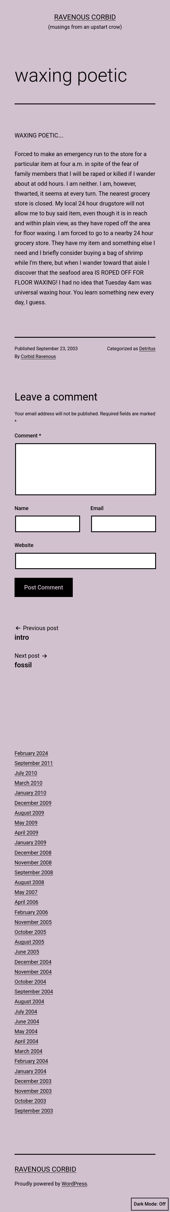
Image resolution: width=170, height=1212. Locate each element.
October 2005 (30, 932)
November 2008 (33, 862)
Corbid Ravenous (38, 356)
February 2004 (31, 1061)
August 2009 (29, 813)
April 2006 (26, 902)
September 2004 (34, 991)
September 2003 (34, 1111)
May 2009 (26, 823)
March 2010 (28, 783)
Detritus (147, 348)
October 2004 (30, 982)
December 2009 (33, 803)
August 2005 (29, 942)
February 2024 (31, 753)
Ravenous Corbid (85, 17)
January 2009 (30, 842)
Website (24, 545)
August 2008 (29, 882)
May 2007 (26, 892)
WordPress (74, 1184)
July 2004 (26, 1012)
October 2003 (30, 1101)
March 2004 (28, 1051)
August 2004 (29, 1001)
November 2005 (33, 922)
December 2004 (33, 962)
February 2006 (31, 912)
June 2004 (27, 1021)
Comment (28, 435)
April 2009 (26, 833)
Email (97, 508)
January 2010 (30, 793)
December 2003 (33, 1081)
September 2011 (34, 763)
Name (22, 508)
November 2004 (33, 972)
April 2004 (26, 1041)
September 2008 (34, 872)
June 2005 (27, 952)
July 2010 (26, 773)
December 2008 (33, 853)
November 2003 (33, 1091)
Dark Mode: (150, 1204)
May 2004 (26, 1031)
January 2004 (30, 1071)
